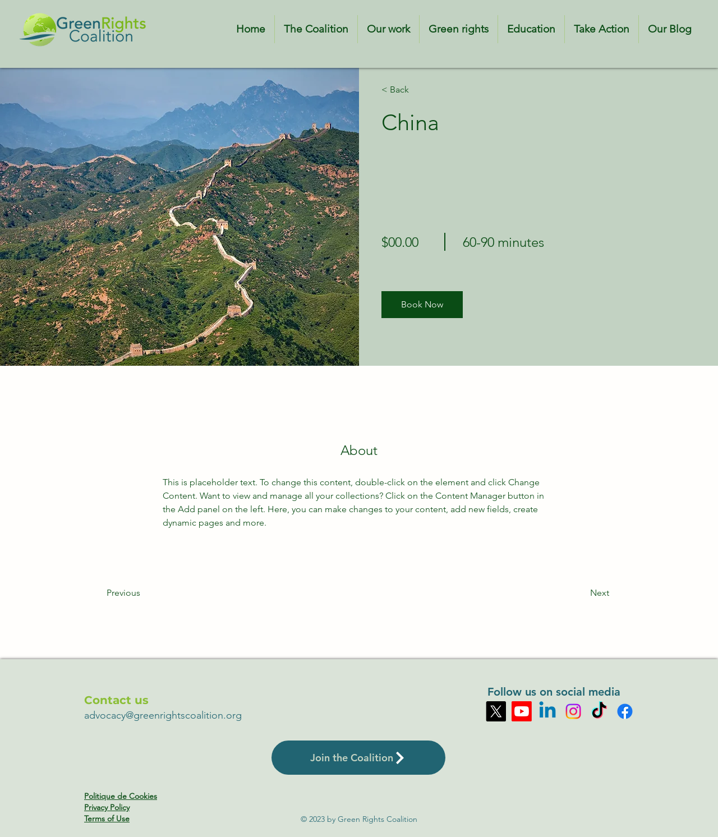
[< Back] (413, 90)
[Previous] (139, 593)
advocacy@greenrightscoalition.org (163, 715)
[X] (496, 711)
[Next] (578, 593)
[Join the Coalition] (358, 758)
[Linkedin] (547, 711)
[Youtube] (522, 711)
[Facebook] (625, 711)
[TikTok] (599, 711)
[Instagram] (573, 711)
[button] (422, 304)
